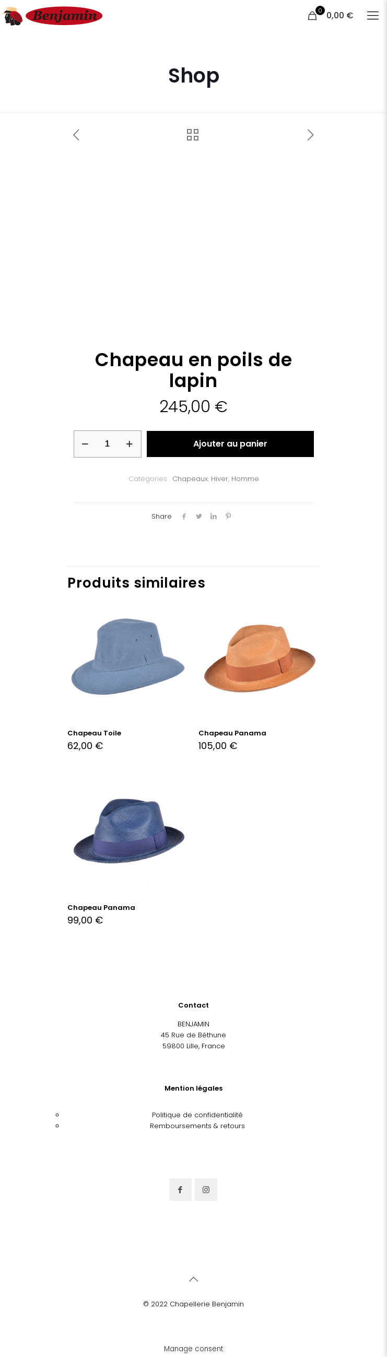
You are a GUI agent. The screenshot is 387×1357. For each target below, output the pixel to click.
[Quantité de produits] (108, 444)
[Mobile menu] (373, 16)
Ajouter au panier (230, 444)
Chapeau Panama (232, 733)
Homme (245, 479)
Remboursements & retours (197, 1126)
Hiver (219, 479)
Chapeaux (190, 479)
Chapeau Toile (94, 733)
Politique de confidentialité (197, 1115)
